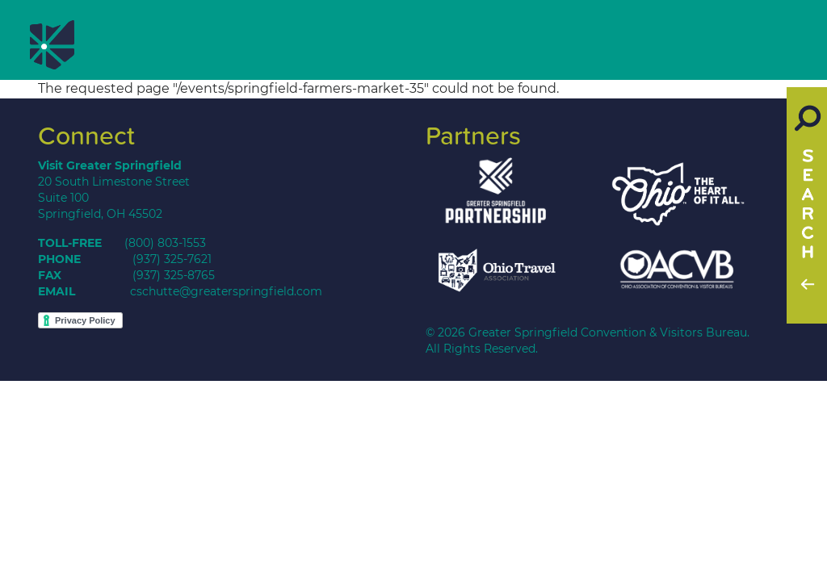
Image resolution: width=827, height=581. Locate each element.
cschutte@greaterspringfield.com (226, 291)
